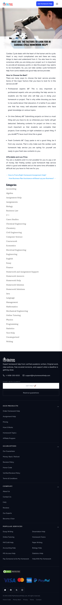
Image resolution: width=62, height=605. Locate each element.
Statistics (10, 328)
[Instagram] (22, 590)
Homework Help (13, 280)
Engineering (11, 254)
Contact (38, 599)
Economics (11, 245)
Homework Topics (9, 433)
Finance (9, 267)
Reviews (6, 508)
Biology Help (37, 548)
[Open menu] (57, 4)
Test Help (10, 333)
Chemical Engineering (16, 224)
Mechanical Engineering (17, 311)
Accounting (11, 189)
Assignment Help (14, 197)
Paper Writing (37, 542)
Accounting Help (9, 548)
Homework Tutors (39, 537)
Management (12, 302)
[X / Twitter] (16, 590)
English (9, 258)
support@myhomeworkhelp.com (36, 375)
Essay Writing (8, 532)
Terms (32, 599)
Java (8, 293)
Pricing (5, 422)
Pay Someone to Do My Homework (16, 559)
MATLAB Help (8, 542)
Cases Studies (12, 219)
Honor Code (7, 468)
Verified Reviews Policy (11, 473)
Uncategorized (12, 337)
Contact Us (7, 497)
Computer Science (14, 237)
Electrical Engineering (16, 250)
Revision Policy (8, 462)
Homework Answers (15, 276)
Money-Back (17, 599)
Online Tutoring (13, 315)
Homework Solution (15, 285)
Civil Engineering (14, 232)
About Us (6, 491)
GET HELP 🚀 (31, 386)
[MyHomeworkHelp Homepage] (12, 4)
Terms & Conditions (10, 478)
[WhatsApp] (5, 590)
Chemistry (11, 228)
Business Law (12, 210)
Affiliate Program (9, 438)
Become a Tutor (9, 519)
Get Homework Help (45, 4)
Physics (9, 319)
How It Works (8, 427)
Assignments (12, 202)
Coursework (11, 241)
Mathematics (12, 306)
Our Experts (7, 513)
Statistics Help (37, 553)
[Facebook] (11, 590)
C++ (7, 215)
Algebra (9, 193)
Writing (9, 341)
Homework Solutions (15, 289)
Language (10, 298)
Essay (8, 263)
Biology (9, 206)
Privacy (25, 599)
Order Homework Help (11, 411)
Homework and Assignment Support (22, 272)
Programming (12, 324)
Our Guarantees (9, 451)
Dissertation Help (38, 532)
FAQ (4, 502)
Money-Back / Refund (11, 457)
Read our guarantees (31, 393)
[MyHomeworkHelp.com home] (9, 359)
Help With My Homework (41, 559)
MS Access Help (9, 553)
